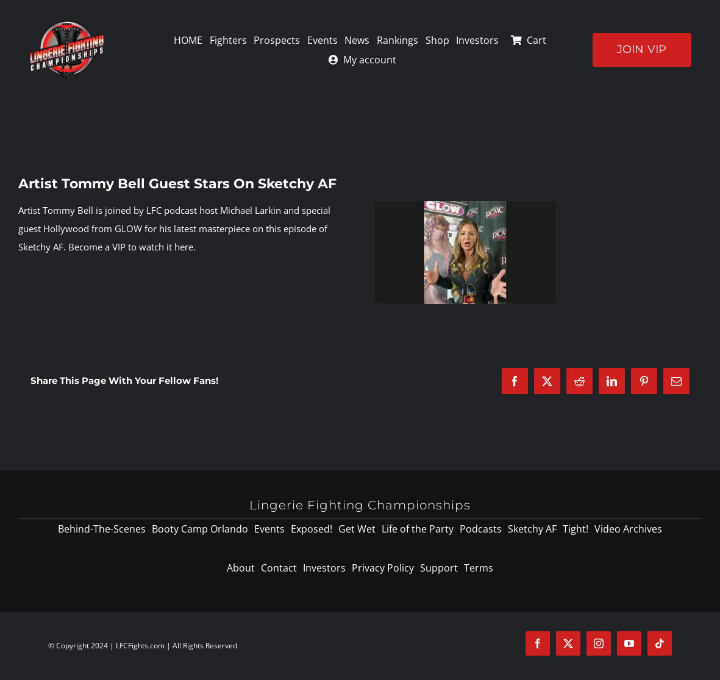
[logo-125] (67, 24)
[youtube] (629, 643)
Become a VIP (97, 247)
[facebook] (538, 643)
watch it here (166, 247)
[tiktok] (659, 643)
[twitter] (568, 643)
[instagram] (598, 643)
